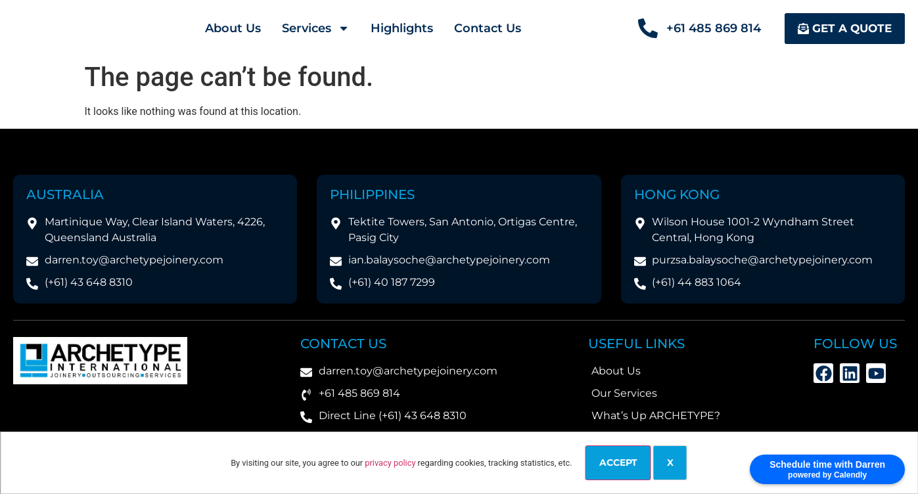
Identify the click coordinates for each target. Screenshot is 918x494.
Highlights (402, 28)
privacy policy (390, 463)
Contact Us (487, 28)
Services (316, 28)
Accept (618, 462)
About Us (233, 28)
